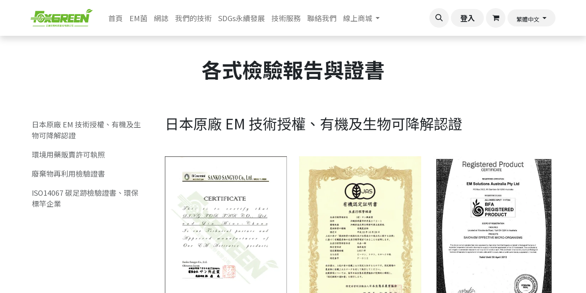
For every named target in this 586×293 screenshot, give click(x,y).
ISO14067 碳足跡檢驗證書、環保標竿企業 (85, 198)
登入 (467, 18)
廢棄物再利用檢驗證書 (68, 173)
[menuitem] (115, 18)
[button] (439, 18)
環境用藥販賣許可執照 (68, 154)
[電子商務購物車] (495, 18)
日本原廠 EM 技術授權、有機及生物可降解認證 (86, 129)
